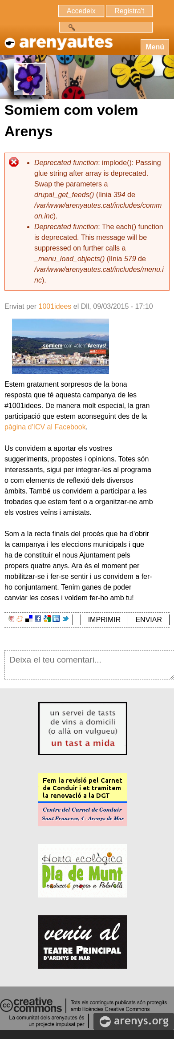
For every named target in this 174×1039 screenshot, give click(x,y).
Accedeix (81, 11)
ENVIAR (148, 619)
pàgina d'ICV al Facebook (45, 427)
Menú (155, 47)
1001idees (54, 306)
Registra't (129, 11)
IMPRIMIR (104, 619)
